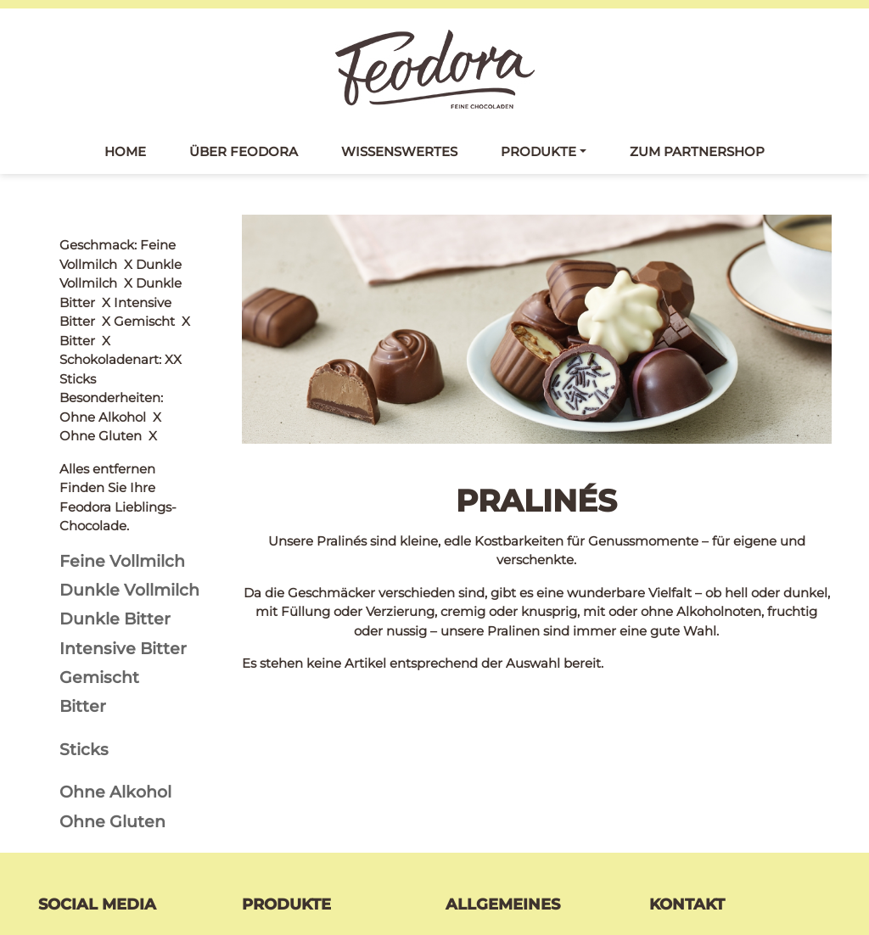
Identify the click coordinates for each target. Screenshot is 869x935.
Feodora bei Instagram (132, 825)
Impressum (482, 829)
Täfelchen (273, 806)
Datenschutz (486, 806)
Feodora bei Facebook (130, 786)
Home (125, 151)
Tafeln (261, 783)
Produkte (538, 151)
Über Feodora (243, 151)
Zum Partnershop (697, 151)
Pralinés (267, 829)
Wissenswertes (399, 151)
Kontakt (471, 783)
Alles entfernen (107, 245)
